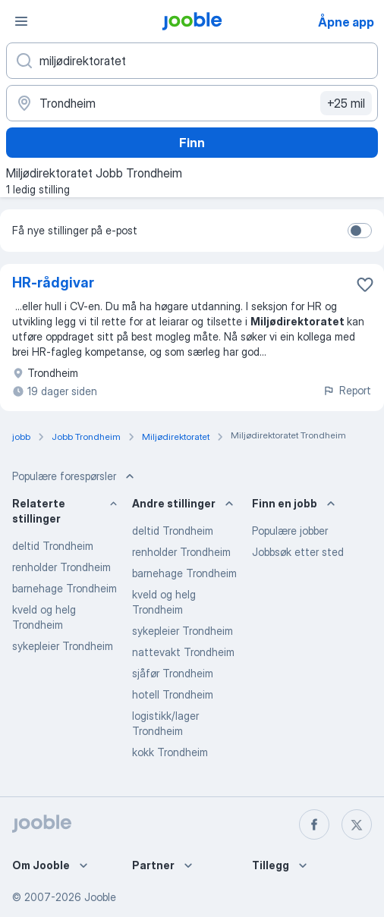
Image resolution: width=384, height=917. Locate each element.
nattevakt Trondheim (183, 651)
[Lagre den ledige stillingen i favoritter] (365, 284)
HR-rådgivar (53, 282)
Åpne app (346, 22)
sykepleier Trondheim (62, 645)
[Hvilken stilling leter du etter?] (192, 60)
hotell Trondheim (172, 694)
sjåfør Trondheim (172, 673)
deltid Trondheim (52, 545)
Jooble (100, 896)
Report (347, 390)
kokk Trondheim (170, 752)
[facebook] (314, 824)
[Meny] (21, 21)
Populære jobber (290, 530)
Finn (192, 142)
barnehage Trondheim (64, 588)
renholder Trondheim (61, 567)
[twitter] (357, 824)
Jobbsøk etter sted (298, 551)
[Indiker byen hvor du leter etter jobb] (192, 103)
